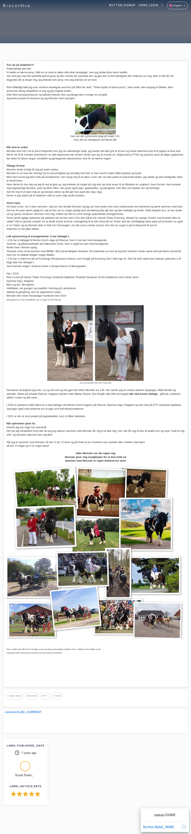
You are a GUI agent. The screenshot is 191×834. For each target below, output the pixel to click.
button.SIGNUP (122, 5)
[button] (177, 5)
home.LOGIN (148, 5)
